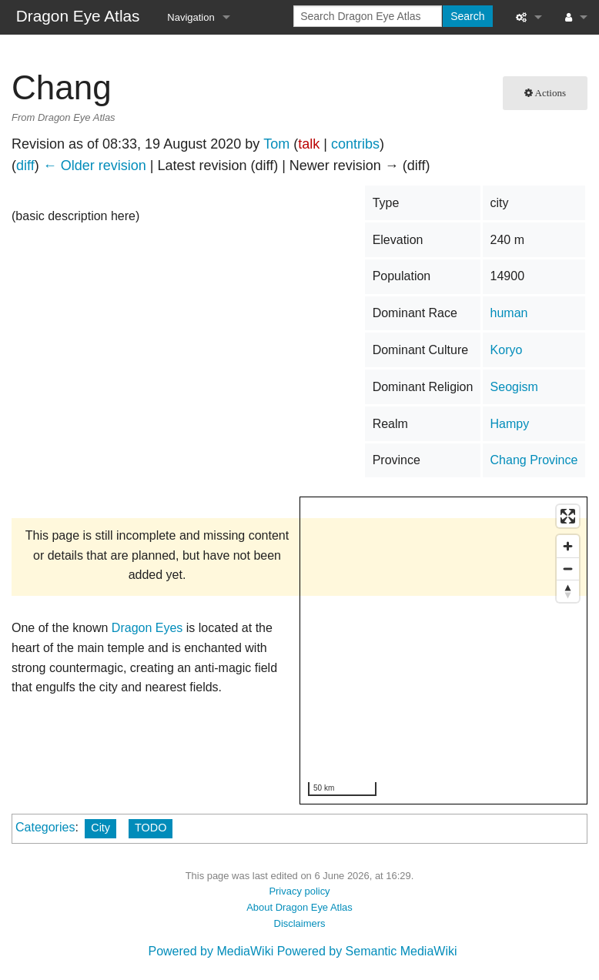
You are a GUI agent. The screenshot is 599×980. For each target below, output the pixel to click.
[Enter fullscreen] (568, 516)
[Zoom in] (568, 546)
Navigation (190, 17)
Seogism (514, 386)
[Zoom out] (568, 568)
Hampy (510, 423)
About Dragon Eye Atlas (299, 907)
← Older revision (94, 165)
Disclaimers (300, 923)
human (509, 312)
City (100, 827)
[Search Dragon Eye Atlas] (367, 16)
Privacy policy (299, 891)
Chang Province (534, 460)
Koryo (506, 349)
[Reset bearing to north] (568, 591)
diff (25, 165)
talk (309, 144)
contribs (355, 144)
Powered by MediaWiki (210, 951)
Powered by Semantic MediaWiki (367, 951)
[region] (444, 651)
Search (467, 16)
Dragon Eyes (147, 627)
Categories (45, 827)
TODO (150, 827)
